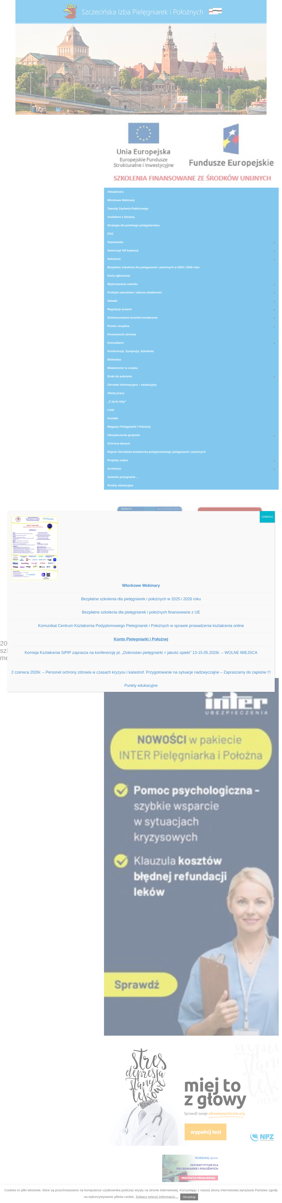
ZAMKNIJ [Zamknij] (267, 516)
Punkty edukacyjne (141, 685)
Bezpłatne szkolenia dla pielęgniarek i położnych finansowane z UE (141, 612)
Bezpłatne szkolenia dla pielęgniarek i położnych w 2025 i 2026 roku (141, 599)
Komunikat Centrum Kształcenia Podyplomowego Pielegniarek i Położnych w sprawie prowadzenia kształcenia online (141, 625)
